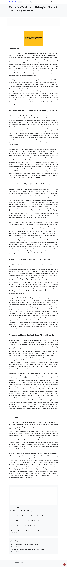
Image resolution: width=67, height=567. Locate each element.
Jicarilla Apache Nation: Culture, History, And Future (25, 544)
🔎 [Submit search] (30, 1)
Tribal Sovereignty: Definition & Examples (22, 511)
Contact (45, 1)
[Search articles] (27, 2)
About (40, 1)
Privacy (56, 1)
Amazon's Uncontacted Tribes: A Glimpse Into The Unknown (27, 549)
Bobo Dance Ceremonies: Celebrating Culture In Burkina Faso (27, 516)
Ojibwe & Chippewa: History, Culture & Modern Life (24, 521)
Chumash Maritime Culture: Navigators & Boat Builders (25, 531)
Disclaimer (51, 1)
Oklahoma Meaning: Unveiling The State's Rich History (25, 526)
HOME (35, 1)
